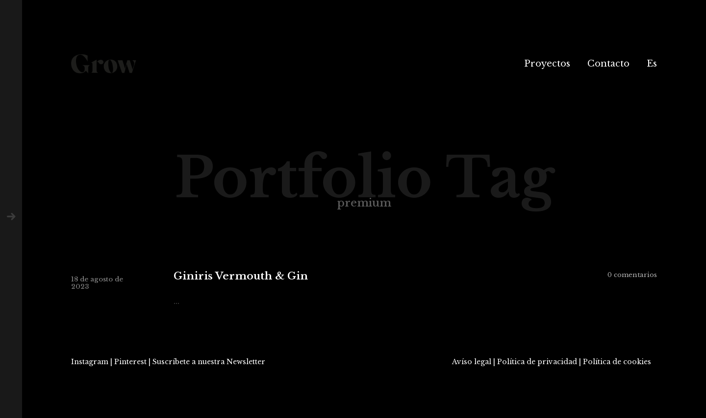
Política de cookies (617, 361)
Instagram (89, 361)
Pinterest (130, 361)
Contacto (608, 63)
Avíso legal (471, 361)
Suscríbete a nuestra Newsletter (208, 361)
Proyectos (547, 63)
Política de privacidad (537, 361)
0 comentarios (632, 275)
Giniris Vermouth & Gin (241, 276)
